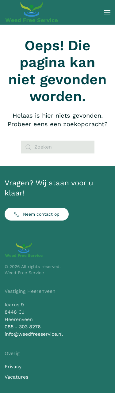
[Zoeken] (57, 147)
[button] (107, 12)
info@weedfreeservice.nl (34, 334)
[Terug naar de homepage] (31, 12)
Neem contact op (36, 214)
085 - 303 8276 (23, 327)
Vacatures (16, 377)
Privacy (13, 366)
